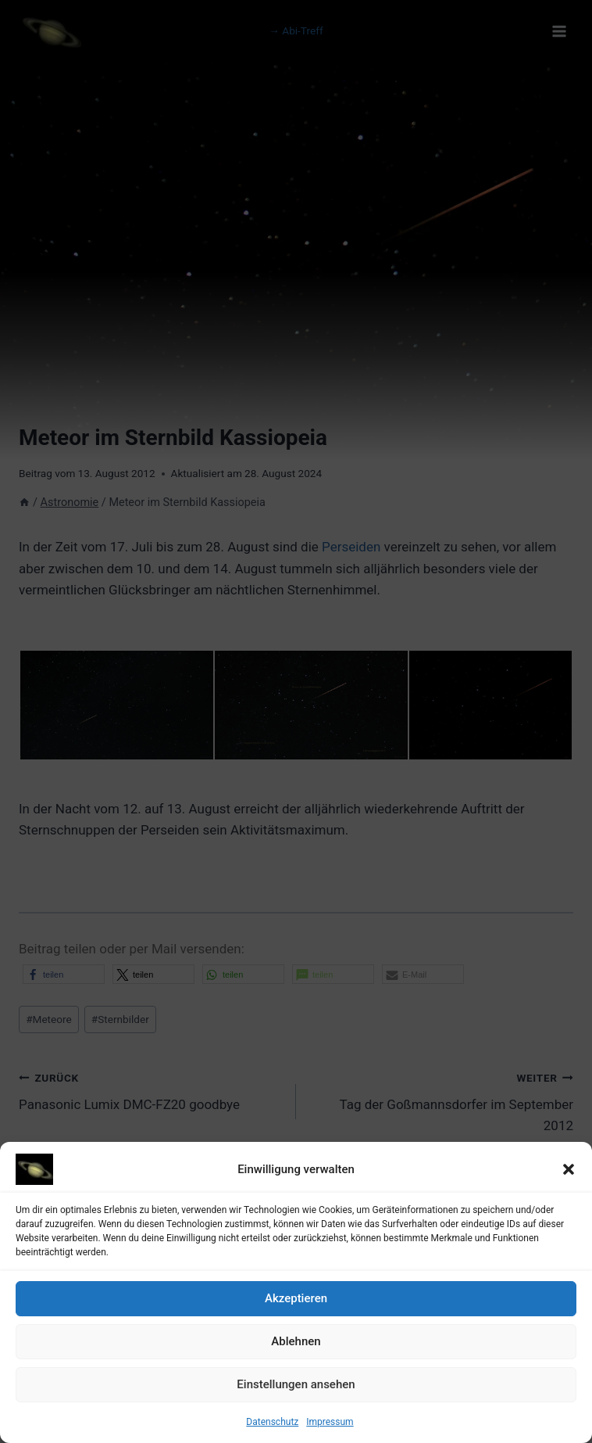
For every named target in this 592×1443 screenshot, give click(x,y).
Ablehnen (295, 1348)
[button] (568, 1175)
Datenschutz (272, 1427)
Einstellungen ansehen (296, 1391)
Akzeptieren (296, 1305)
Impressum (329, 1427)
